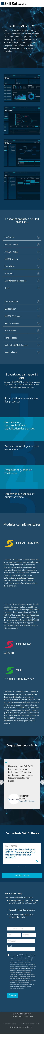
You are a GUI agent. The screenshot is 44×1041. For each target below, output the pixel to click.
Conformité (22, 237)
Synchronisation (22, 301)
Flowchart (22, 273)
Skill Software (22, 955)
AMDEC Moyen (22, 259)
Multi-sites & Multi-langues (22, 345)
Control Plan (22, 266)
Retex (22, 288)
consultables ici (13, 964)
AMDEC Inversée (22, 323)
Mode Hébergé (22, 352)
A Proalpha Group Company (22, 1016)
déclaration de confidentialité (17, 988)
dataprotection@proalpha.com (24, 984)
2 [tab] (22, 866)
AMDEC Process (22, 251)
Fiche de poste (22, 337)
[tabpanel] (22, 853)
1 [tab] (19, 866)
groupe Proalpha (14, 957)
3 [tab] (25, 866)
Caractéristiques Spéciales (22, 280)
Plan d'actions (22, 330)
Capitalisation (22, 308)
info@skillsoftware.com (26, 910)
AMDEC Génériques (22, 316)
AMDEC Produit (22, 244)
